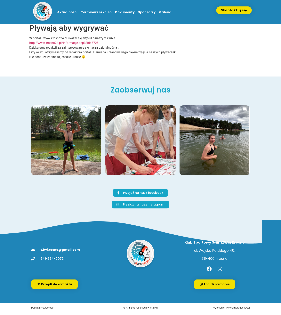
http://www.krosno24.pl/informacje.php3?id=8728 (64, 45)
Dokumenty (125, 12)
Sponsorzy (147, 12)
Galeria (165, 12)
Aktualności (67, 12)
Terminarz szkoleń (96, 12)
